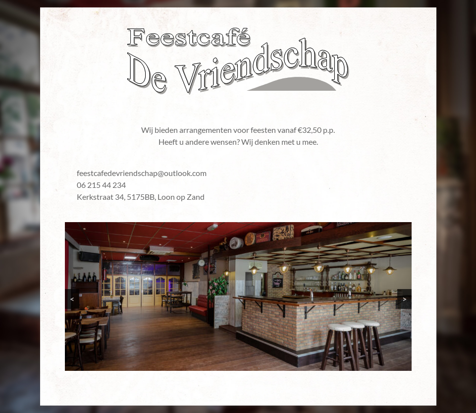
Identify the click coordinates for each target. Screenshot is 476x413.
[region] (238, 296)
